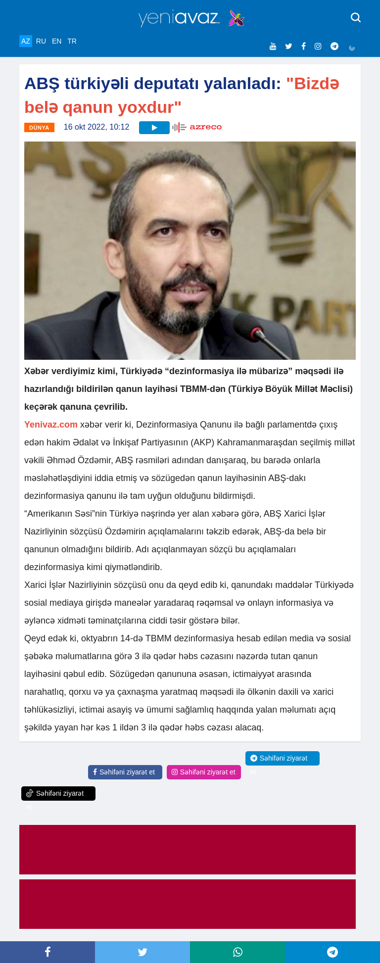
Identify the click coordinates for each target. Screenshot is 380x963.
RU (41, 41)
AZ (25, 41)
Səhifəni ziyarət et (124, 772)
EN (56, 41)
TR (72, 41)
